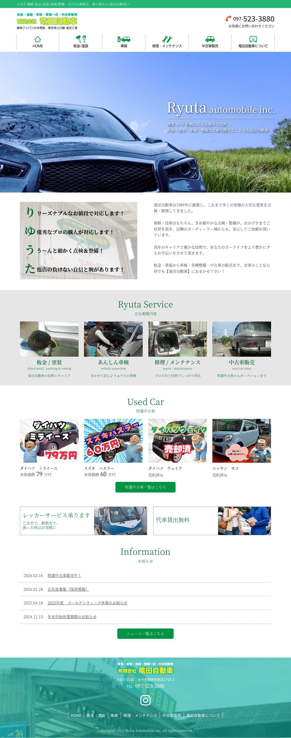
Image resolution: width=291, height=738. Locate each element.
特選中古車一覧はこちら (145, 487)
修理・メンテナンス (167, 41)
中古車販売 (210, 41)
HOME (38, 41)
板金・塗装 (96, 715)
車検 (124, 41)
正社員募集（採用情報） (68, 589)
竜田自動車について (253, 41)
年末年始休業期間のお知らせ (72, 617)
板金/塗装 (80, 41)
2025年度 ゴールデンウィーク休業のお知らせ (87, 603)
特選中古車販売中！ (64, 575)
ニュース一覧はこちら (145, 633)
